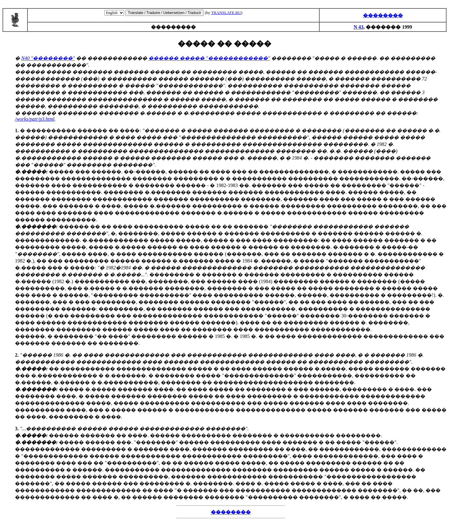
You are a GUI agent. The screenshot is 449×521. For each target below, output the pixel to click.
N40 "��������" (48, 58)
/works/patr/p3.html (35, 119)
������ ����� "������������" (209, 58)
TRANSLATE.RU (226, 12)
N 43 (359, 27)
